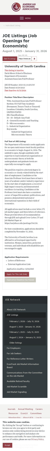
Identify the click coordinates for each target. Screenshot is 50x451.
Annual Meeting (25, 409)
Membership (14, 417)
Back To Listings (9, 59)
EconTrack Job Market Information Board (23, 366)
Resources (13, 413)
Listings (12, 315)
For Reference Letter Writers (20, 359)
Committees (36, 413)
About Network (16, 309)
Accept (7, 445)
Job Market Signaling (17, 392)
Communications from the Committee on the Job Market (24, 374)
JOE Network (12, 300)
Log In (39, 417)
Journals (11, 409)
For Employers (13, 348)
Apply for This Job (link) (17, 274)
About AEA (28, 417)
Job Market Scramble (17, 386)
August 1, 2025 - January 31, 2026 (25, 326)
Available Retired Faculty (18, 381)
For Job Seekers (14, 353)
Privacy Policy (37, 440)
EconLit (24, 413)
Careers (39, 409)
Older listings (15, 342)
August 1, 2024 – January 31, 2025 (25, 337)
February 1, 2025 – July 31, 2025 (24, 332)
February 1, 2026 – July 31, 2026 (24, 321)
